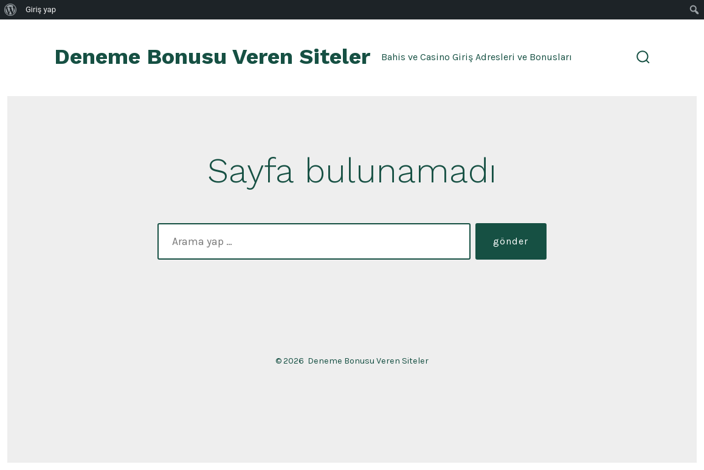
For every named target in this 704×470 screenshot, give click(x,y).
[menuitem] (10, 9)
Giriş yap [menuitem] (41, 9)
